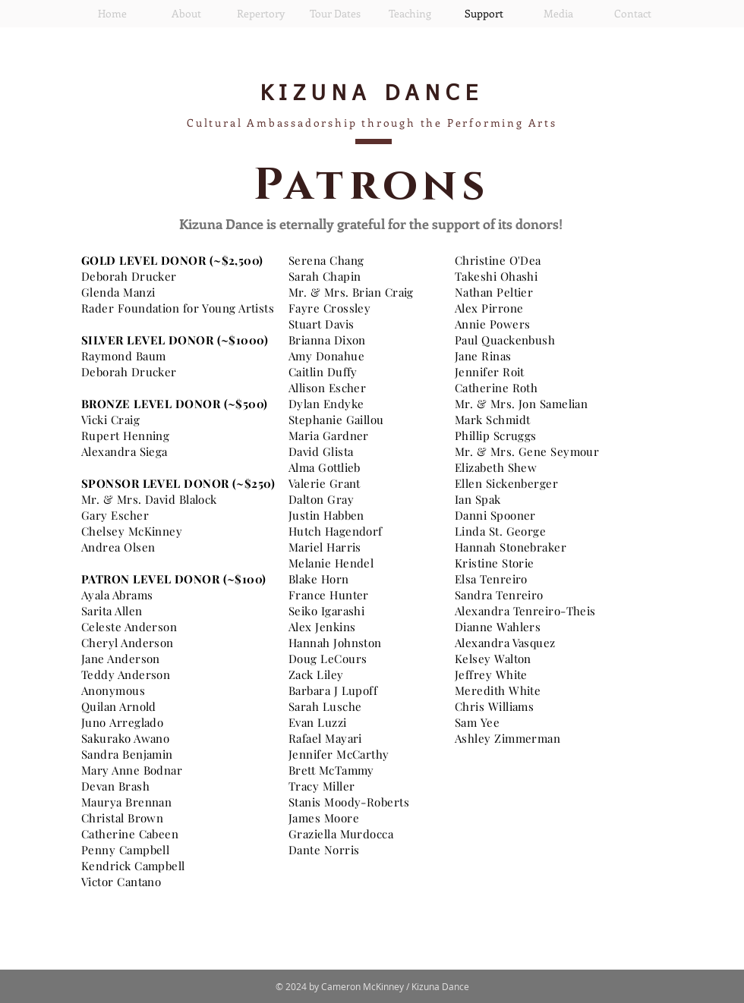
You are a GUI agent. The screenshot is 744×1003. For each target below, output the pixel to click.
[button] (186, 13)
